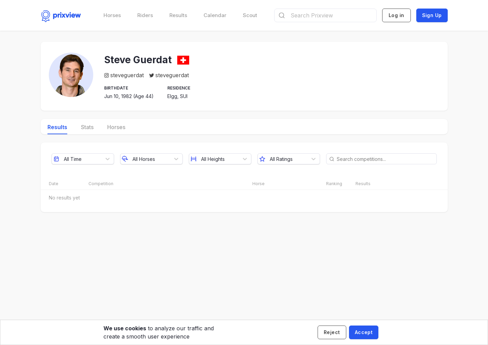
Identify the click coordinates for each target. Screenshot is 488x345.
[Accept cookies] (363, 332)
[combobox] (325, 15)
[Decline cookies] (332, 332)
